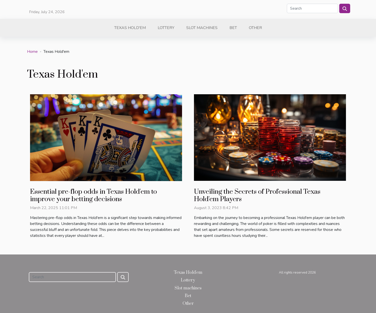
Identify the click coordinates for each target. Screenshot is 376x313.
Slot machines (202, 28)
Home (32, 51)
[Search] (312, 8)
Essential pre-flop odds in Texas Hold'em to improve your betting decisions (93, 195)
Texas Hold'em (130, 28)
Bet (233, 28)
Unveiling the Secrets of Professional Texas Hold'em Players (257, 195)
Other (255, 28)
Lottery (166, 28)
